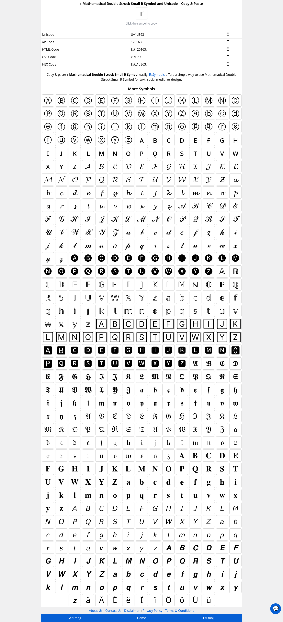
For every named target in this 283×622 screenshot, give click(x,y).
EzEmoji (208, 618)
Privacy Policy (152, 610)
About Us (96, 610)
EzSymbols (157, 74)
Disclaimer (132, 610)
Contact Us (113, 610)
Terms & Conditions (179, 610)
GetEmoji (74, 618)
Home (141, 618)
